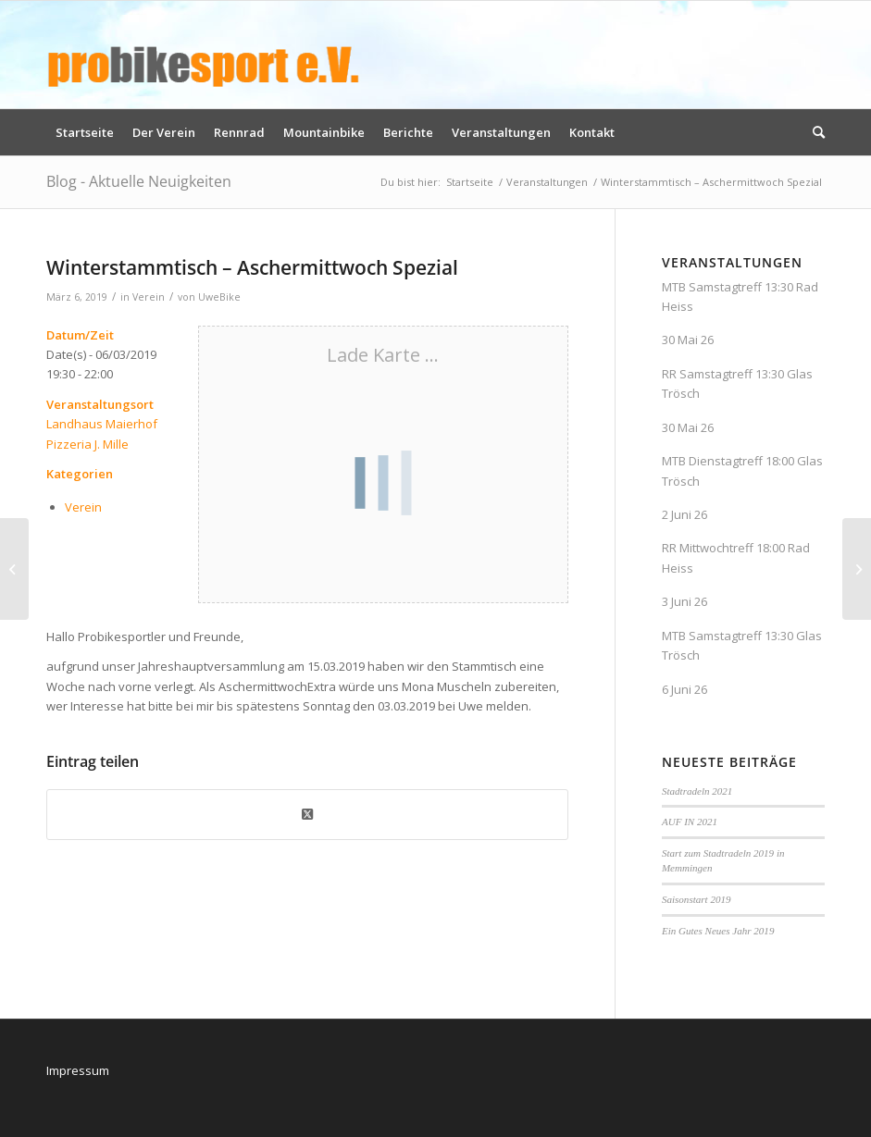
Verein (148, 296)
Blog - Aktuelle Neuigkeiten (138, 181)
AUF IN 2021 (689, 821)
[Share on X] (307, 814)
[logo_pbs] (203, 54)
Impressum (77, 1070)
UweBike (219, 296)
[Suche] (814, 132)
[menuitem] (84, 132)
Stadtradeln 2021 (697, 791)
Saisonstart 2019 (696, 899)
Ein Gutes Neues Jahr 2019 (718, 930)
